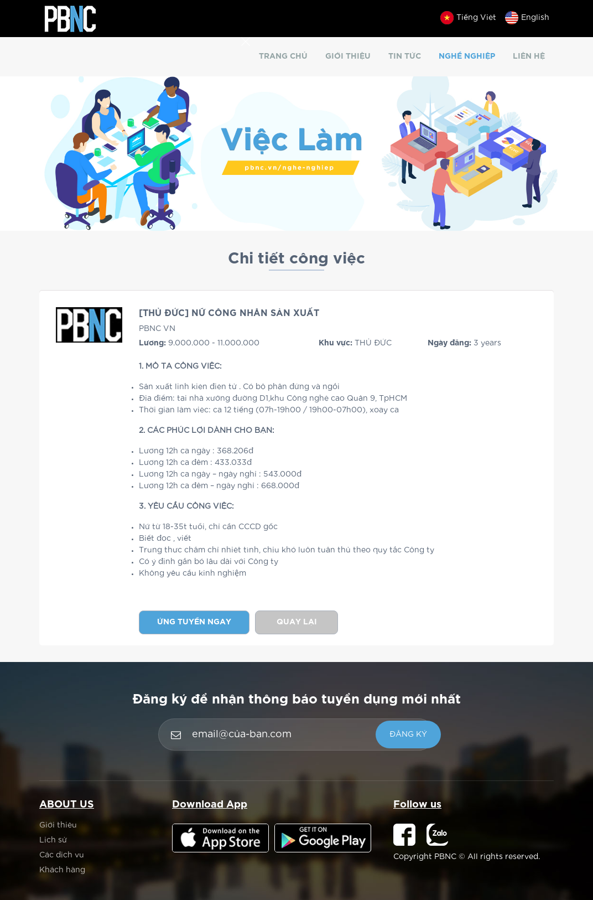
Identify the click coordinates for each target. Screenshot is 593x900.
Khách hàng (62, 870)
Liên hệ (529, 56)
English (527, 17)
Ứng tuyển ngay (194, 622)
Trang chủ (283, 56)
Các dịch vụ (61, 855)
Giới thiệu (348, 56)
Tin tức (404, 56)
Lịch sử (53, 840)
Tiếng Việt (468, 17)
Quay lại (297, 622)
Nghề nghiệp (467, 56)
